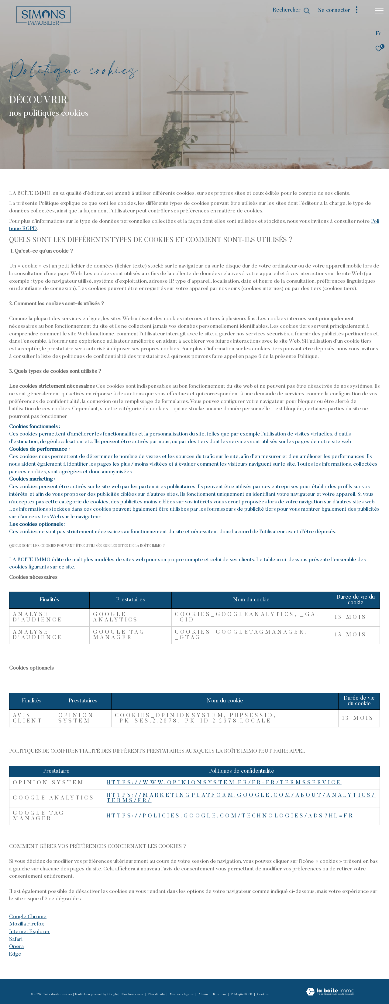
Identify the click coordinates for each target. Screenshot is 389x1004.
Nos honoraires (132, 994)
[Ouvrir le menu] (379, 10)
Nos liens (220, 994)
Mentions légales (182, 994)
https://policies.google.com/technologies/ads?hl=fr (230, 816)
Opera (16, 947)
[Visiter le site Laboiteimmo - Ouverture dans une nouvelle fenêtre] (330, 992)
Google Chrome (27, 917)
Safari (15, 939)
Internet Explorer (29, 932)
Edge (15, 954)
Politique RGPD (241, 994)
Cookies (263, 994)
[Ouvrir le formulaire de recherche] (291, 10)
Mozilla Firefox (26, 924)
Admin (203, 994)
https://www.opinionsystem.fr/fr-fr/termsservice (224, 783)
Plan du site (157, 994)
